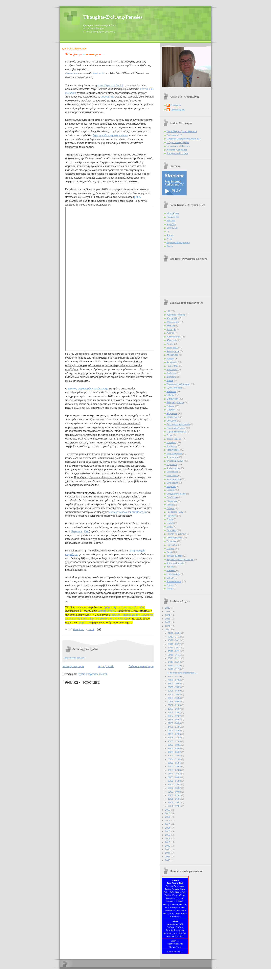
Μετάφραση (172, 483)
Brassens (171, 570)
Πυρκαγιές (171, 515)
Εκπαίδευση (172, 399)
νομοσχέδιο (107, 96)
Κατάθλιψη (172, 446)
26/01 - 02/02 (174, 795)
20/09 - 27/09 (174, 680)
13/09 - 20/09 (174, 683)
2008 (168, 849)
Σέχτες (170, 526)
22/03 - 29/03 (174, 766)
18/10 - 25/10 (174, 662)
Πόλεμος (171, 508)
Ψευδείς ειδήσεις (175, 556)
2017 (168, 817)
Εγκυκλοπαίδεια (174, 387)
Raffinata (171, 220)
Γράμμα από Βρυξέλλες (178, 142)
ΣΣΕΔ (137, 196)
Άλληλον (171, 325)
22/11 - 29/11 (174, 647)
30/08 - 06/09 (174, 691)
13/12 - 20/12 (174, 640)
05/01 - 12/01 (174, 806)
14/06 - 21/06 (174, 727)
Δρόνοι (170, 380)
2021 (168, 626)
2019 (168, 810)
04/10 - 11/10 (174, 669)
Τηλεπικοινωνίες (174, 537)
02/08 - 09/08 (174, 701)
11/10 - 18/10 (174, 665)
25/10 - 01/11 (174, 658)
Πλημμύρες (172, 501)
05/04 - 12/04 (174, 759)
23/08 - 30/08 (174, 694)
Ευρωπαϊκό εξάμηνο (176, 431)
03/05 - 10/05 (174, 745)
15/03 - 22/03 (174, 770)
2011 (168, 838)
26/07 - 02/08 (174, 705)
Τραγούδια (172, 545)
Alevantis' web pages (177, 150)
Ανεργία (170, 333)
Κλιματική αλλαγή (175, 461)
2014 (168, 828)
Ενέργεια (171, 409)
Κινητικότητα (173, 457)
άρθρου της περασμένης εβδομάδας (124, 607)
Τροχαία (170, 548)
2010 (168, 842)
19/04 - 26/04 (174, 752)
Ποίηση (170, 504)
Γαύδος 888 (172, 366)
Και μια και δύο (174, 439)
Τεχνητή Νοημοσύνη (176, 534)
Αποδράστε (172, 347)
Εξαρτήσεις (172, 413)
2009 (168, 846)
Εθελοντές (171, 391)
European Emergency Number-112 (183, 138)
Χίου (86, 531)
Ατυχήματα (172, 362)
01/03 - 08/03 (174, 777)
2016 (168, 820)
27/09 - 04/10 (174, 676)
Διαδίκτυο (171, 373)
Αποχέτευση (172, 355)
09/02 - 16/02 (174, 788)
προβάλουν (84, 622)
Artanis (170, 235)
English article (173, 574)
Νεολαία (170, 490)
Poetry (170, 588)
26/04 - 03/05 (174, 748)
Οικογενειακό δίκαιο (176, 494)
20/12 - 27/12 (174, 637)
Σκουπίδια (171, 530)
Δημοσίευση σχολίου (74, 657)
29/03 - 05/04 (174, 763)
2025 (168, 611)
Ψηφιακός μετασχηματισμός (180, 559)
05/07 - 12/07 (174, 716)
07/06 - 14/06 (174, 730)
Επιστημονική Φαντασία (178, 424)
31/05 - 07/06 (174, 734)
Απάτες (170, 344)
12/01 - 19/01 (174, 802)
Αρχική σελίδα (106, 666)
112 (168, 311)
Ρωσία (170, 519)
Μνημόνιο (171, 486)
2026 (168, 608)
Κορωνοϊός (172, 464)
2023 (168, 619)
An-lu (169, 239)
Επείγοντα (171, 421)
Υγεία (169, 552)
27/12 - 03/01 (174, 633)
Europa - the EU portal (177, 153)
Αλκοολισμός (173, 322)
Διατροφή (171, 377)
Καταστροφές (173, 450)
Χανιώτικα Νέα (99, 73)
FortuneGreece (174, 581)
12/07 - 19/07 (174, 712)
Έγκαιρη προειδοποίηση (178, 384)
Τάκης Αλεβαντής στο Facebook (182, 131)
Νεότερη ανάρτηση (73, 666)
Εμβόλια (170, 406)
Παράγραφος (173, 217)
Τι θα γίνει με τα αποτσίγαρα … (182, 673)
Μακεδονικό (172, 472)
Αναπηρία (171, 329)
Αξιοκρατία (172, 340)
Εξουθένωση (173, 417)
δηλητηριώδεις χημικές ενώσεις (110, 135)
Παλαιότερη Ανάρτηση (141, 666)
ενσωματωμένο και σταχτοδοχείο (128, 512)
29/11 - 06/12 (174, 644)
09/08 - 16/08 (174, 698)
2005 (168, 860)
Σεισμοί (170, 523)
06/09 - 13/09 (174, 687)
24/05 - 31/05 (174, 737)
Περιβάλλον (172, 497)
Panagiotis (175, 105)
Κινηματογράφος (175, 453)
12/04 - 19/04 (174, 755)
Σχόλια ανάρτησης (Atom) (92, 674)
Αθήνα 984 (172, 318)
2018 (168, 813)
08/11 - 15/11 (174, 655)
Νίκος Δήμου (173, 213)
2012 (168, 835)
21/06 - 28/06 (174, 723)
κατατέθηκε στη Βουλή (110, 85)
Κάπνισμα (171, 442)
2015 (168, 824)
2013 (168, 831)
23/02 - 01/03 (174, 781)
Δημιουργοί (172, 369)
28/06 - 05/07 (174, 719)
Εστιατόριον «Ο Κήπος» (178, 146)
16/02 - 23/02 (174, 784)
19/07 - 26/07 (174, 709)
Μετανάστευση (174, 479)
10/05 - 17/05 (174, 741)
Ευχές (169, 435)
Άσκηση (170, 358)
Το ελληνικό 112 (174, 135)
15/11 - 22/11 (174, 651)
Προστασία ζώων (175, 512)
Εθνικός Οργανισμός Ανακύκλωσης (88, 388)
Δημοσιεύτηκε (72, 73)
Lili (168, 231)
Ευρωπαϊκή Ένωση (176, 428)
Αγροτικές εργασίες (176, 315)
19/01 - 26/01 (174, 799)
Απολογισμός (173, 351)
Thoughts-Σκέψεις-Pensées (113, 17)
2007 (168, 853)
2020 (168, 629)
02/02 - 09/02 (174, 792)
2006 (168, 856)
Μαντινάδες (172, 475)
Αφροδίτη (171, 224)
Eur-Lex (170, 578)
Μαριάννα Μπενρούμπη (178, 242)
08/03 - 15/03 (174, 773)
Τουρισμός (172, 541)
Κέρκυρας (77, 531)
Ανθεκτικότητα (173, 336)
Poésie (170, 585)
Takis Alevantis (177, 109)
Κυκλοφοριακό (173, 468)
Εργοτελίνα (172, 228)
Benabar (171, 566)
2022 (168, 622)
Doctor (170, 246)
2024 (168, 615)
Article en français (175, 563)
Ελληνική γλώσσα (175, 402)
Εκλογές (170, 395)
